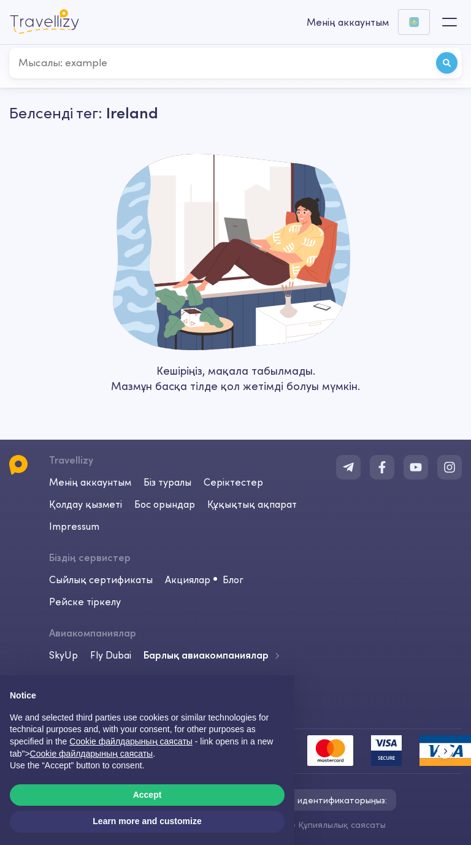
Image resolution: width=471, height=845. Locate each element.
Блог (233, 579)
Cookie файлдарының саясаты (91, 754)
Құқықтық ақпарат (252, 504)
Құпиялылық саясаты (342, 824)
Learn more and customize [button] (147, 821)
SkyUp (63, 655)
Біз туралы (167, 482)
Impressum (74, 526)
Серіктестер (233, 482)
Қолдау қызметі (85, 504)
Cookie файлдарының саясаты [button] (131, 741)
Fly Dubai (110, 655)
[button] (445, 751)
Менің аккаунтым (90, 482)
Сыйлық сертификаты (101, 579)
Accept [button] (147, 795)
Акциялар (187, 579)
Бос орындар (164, 504)
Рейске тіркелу (85, 601)
